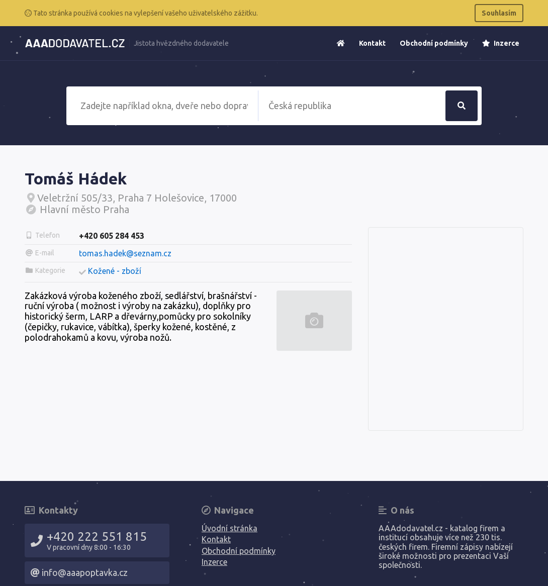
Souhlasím (499, 13)
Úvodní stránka (229, 528)
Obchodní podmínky (434, 43)
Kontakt (372, 43)
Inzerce (500, 43)
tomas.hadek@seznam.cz (125, 253)
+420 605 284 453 (111, 235)
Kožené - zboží (114, 270)
